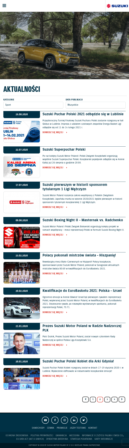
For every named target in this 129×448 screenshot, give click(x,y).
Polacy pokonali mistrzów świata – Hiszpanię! (79, 255)
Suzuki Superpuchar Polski (63, 149)
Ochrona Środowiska (17, 435)
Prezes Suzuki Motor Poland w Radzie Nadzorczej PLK (81, 328)
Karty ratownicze (104, 439)
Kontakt (92, 427)
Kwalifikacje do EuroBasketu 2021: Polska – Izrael (82, 290)
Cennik (50, 427)
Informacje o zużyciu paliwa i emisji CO (103, 435)
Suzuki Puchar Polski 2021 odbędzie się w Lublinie (82, 114)
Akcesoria (74, 435)
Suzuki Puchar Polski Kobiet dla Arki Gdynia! (78, 361)
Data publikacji (74, 99)
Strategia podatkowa (81, 439)
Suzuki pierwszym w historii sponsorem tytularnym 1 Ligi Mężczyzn (74, 186)
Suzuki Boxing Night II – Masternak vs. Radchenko (82, 220)
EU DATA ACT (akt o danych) (30, 439)
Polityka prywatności (42, 435)
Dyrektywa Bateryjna (57, 439)
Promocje (62, 427)
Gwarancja (61, 435)
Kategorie (8, 99)
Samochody (38, 427)
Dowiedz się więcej (52, 133)
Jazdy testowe (78, 427)
